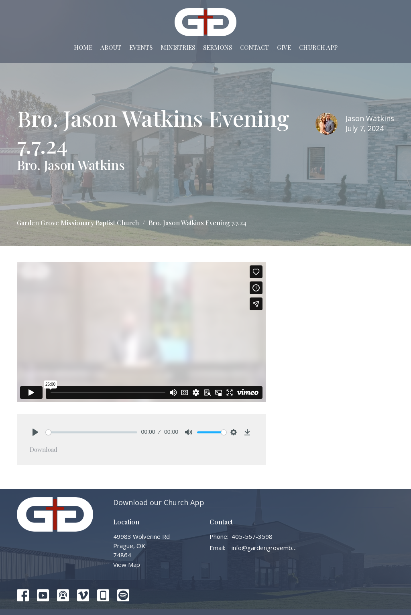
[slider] (91, 432)
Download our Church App (158, 502)
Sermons (217, 47)
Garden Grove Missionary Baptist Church (78, 222)
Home (83, 47)
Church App (318, 47)
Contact (254, 47)
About (110, 47)
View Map (126, 564)
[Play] (35, 432)
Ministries (178, 47)
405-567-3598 (252, 536)
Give (284, 47)
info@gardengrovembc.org (265, 548)
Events (141, 47)
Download (43, 449)
